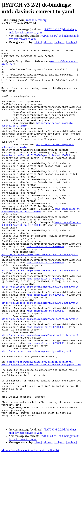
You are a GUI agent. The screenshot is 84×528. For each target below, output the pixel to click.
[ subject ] (59, 42)
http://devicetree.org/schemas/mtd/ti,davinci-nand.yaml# (39, 295)
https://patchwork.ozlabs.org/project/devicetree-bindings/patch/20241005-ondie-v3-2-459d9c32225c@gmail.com (41, 426)
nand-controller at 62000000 (23, 176)
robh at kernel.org (36, 19)
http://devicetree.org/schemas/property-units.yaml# (36, 411)
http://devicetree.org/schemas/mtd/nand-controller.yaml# (39, 373)
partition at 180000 (56, 176)
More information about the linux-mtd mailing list (30, 524)
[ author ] (71, 42)
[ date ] (38, 42)
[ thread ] (48, 42)
